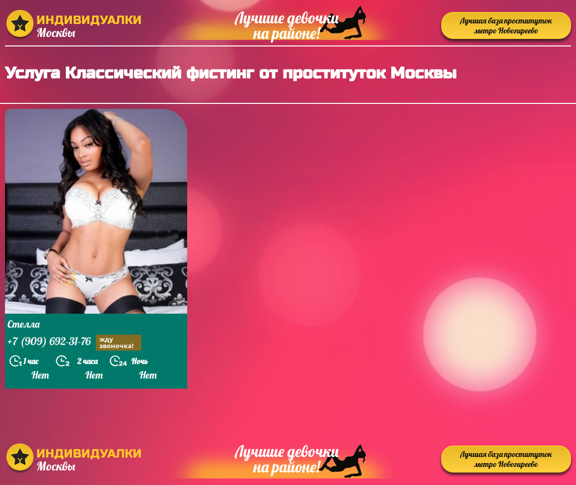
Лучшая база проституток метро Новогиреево (506, 25)
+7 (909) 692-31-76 (74, 342)
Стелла (23, 324)
